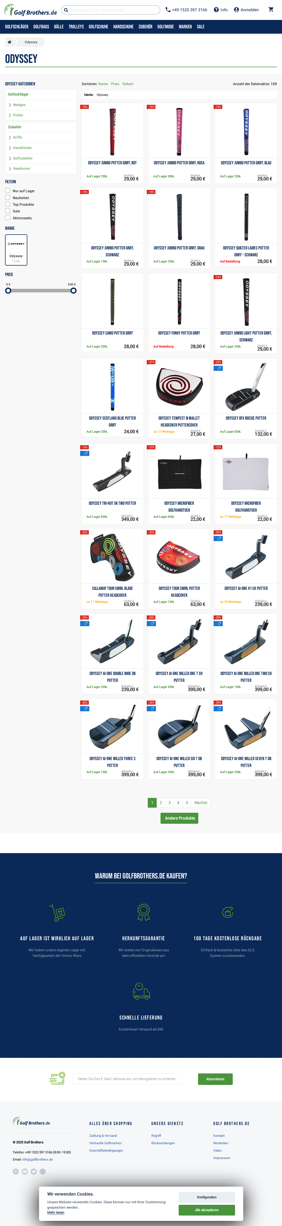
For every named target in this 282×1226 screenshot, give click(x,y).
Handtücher (22, 148)
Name (103, 84)
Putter (18, 115)
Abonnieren (215, 1079)
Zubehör (14, 127)
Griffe (17, 137)
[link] (227, 933)
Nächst (200, 802)
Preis (115, 84)
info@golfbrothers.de (37, 1159)
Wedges (19, 105)
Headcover (21, 168)
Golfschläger (18, 94)
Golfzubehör (23, 158)
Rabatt (127, 84)
